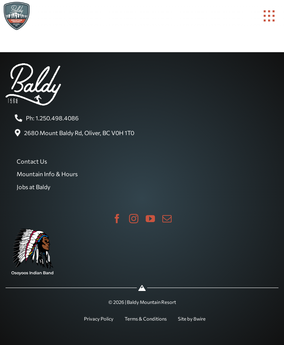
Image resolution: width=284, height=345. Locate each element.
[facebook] (117, 218)
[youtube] (150, 218)
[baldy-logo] (17, 5)
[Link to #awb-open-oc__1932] (269, 15)
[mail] (167, 218)
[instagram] (133, 218)
